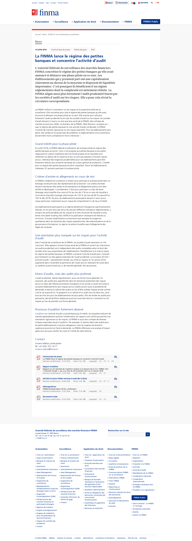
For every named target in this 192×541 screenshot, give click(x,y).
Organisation (138, 461)
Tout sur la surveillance (70, 455)
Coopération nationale (142, 476)
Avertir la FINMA (139, 515)
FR (158, 3)
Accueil (34, 3)
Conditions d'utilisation (105, 538)
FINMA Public (139, 498)
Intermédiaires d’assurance (47, 469)
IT (108, 361)
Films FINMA (114, 481)
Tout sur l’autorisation (45, 455)
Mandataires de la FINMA (143, 473)
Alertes (135, 512)
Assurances (41, 466)
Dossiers (112, 484)
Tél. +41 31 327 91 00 (43, 436)
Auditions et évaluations (118, 464)
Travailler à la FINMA (141, 464)
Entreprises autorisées (141, 509)
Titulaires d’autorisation (94, 460)
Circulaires (113, 461)
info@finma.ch (42, 438)
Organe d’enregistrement (47, 510)
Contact (53, 3)
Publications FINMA (116, 478)
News (109, 3)
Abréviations (88, 538)
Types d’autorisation (45, 458)
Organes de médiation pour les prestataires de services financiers (46, 515)
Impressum (121, 538)
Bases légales (114, 458)
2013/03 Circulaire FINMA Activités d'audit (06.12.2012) (65, 379)
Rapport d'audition (50, 367)
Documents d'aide (50, 397)
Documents (121, 3)
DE (100, 361)
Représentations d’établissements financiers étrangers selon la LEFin (47, 488)
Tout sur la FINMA (140, 455)
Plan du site (132, 538)
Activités (136, 467)
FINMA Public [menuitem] (150, 21)
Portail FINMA (63, 3)
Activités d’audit (139, 470)
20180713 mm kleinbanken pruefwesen (63, 34)
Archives (112, 506)
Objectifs (136, 458)
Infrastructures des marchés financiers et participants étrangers (45, 501)
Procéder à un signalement (143, 490)
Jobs (47, 3)
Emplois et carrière (64, 538)
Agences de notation (45, 507)
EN (113, 361)
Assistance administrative (95, 490)
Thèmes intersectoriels (69, 458)
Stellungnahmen (49, 387)
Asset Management (44, 472)
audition (40, 313)
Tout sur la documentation (119, 455)
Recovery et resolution (94, 508)
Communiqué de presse (52, 357)
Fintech (40, 526)
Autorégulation (115, 498)
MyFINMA (144, 3)
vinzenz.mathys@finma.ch (46, 349)
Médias (41, 3)
